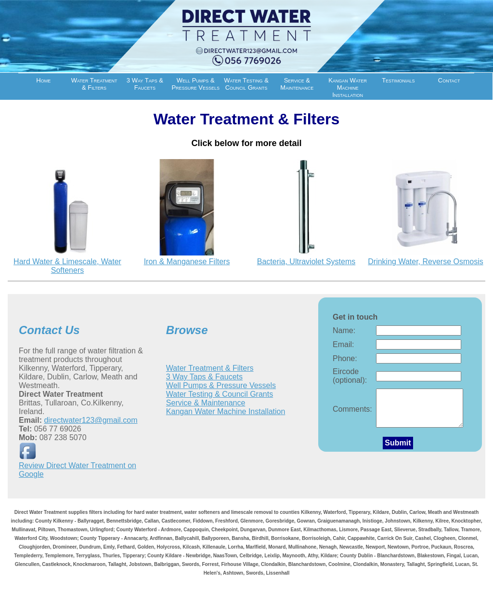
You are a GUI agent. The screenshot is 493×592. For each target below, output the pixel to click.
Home (43, 80)
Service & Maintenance (296, 84)
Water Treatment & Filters (94, 84)
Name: (344, 330)
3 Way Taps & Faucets (145, 84)
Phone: (345, 358)
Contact (449, 80)
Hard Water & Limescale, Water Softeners (67, 265)
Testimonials (398, 80)
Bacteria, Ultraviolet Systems (306, 261)
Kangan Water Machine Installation (347, 87)
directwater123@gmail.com (90, 420)
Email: (343, 344)
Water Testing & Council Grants (246, 84)
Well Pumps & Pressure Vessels (195, 84)
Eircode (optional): (350, 375)
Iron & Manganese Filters (187, 261)
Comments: (352, 412)
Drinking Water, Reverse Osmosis (425, 261)
